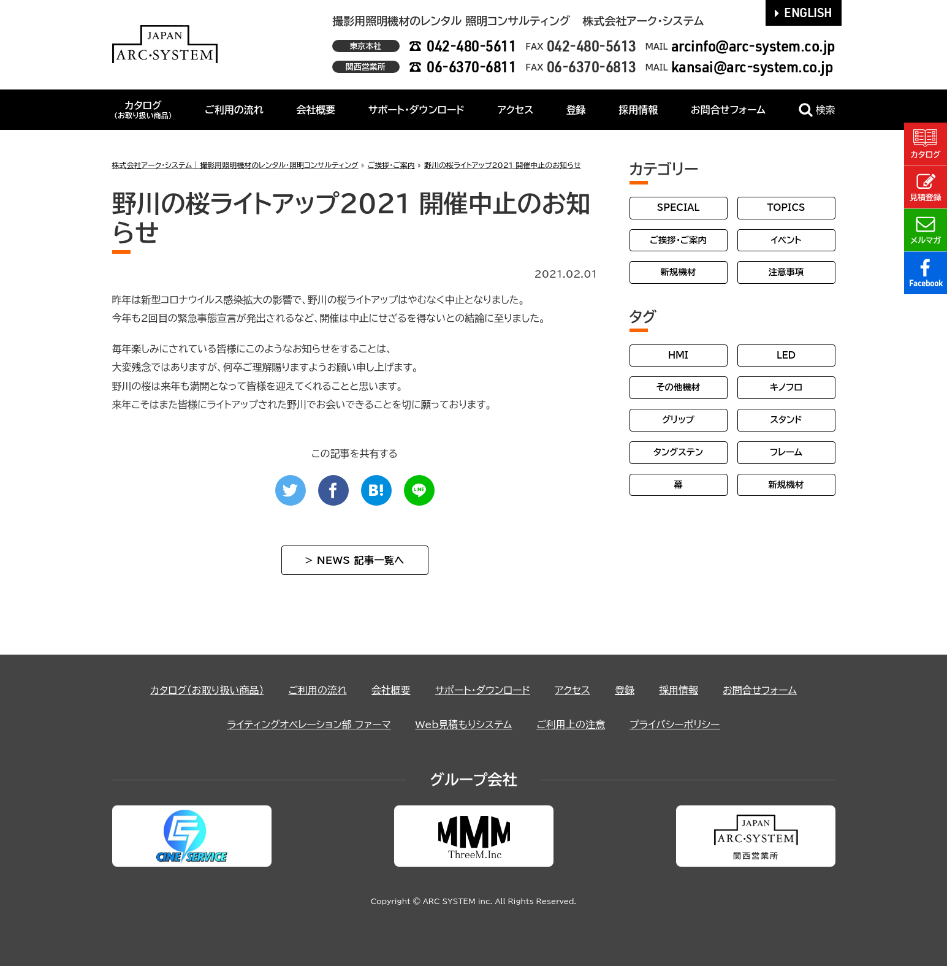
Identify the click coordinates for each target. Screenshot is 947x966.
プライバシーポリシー (674, 724)
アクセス (515, 110)
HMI (678, 355)
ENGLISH (803, 12)
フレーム (786, 452)
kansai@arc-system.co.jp (752, 66)
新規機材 (678, 271)
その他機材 (678, 387)
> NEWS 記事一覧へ (354, 560)
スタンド (786, 419)
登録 (576, 110)
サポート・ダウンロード (416, 110)
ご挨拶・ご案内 (678, 240)
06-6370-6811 (471, 66)
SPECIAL (678, 207)
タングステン (678, 452)
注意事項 (786, 271)
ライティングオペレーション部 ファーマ (309, 724)
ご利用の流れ (234, 110)
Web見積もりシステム (463, 724)
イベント (785, 240)
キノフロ (786, 387)
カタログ (143, 110)
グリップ (678, 419)
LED (786, 355)
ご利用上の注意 (570, 724)
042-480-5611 (471, 45)
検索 (817, 110)
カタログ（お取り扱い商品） (207, 690)
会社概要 (315, 110)
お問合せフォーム (728, 110)
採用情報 (638, 110)
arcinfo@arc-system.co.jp (753, 45)
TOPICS (786, 207)
